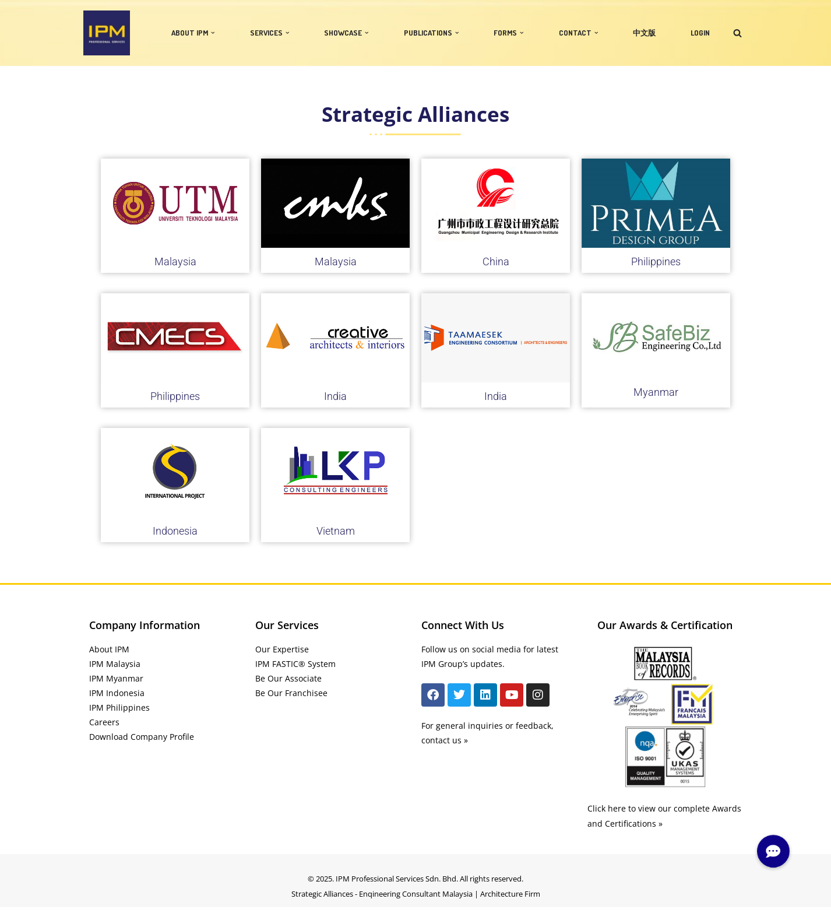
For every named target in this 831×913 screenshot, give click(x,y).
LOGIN (700, 32)
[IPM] (106, 32)
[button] (213, 33)
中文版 (644, 32)
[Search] (737, 33)
